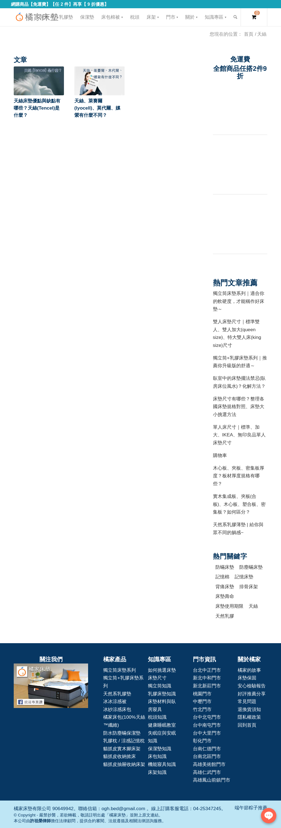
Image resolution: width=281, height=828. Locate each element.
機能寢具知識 (162, 764)
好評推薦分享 (252, 693)
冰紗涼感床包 (117, 709)
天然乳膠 (224, 616)
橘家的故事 (249, 670)
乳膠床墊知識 (162, 693)
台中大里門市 (207, 733)
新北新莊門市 (207, 685)
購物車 (220, 455)
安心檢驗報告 (252, 685)
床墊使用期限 (229, 606)
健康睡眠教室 (162, 725)
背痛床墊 (224, 586)
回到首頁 (247, 725)
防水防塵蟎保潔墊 (121, 733)
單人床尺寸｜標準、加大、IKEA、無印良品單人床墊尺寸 (239, 435)
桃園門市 (202, 693)
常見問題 (247, 701)
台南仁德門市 (207, 748)
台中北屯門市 (207, 717)
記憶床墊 (244, 576)
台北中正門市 (207, 670)
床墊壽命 (224, 596)
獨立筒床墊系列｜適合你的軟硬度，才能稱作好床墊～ (238, 301)
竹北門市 (202, 709)
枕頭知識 (157, 717)
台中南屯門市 (207, 725)
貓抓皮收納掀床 (119, 756)
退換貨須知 (249, 709)
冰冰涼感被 (115, 701)
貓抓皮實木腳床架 (121, 748)
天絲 (253, 606)
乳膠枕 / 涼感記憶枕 (123, 740)
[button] (39, 80)
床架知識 (157, 772)
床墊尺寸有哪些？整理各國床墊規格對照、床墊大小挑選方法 (238, 406)
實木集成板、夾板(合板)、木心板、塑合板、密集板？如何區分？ (239, 504)
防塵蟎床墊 (251, 567)
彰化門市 (202, 740)
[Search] (235, 17)
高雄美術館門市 (209, 764)
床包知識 (157, 756)
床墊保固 (247, 677)
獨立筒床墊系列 (119, 670)
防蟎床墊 (224, 567)
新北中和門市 (207, 677)
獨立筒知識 (159, 685)
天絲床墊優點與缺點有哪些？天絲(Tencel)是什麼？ (37, 108)
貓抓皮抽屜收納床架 (124, 764)
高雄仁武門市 (207, 772)
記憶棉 (222, 576)
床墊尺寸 (157, 677)
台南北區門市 (207, 756)
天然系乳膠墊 (117, 693)
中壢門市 (202, 701)
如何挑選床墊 (162, 670)
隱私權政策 (249, 717)
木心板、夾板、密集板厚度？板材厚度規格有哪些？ (238, 475)
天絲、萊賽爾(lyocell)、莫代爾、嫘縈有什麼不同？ (97, 108)
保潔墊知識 (159, 748)
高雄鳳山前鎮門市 (211, 779)
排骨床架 (248, 586)
